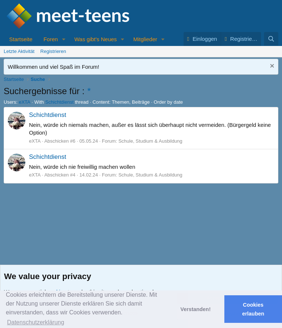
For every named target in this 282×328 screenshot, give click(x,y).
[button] (63, 39)
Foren (50, 39)
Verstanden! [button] (195, 309)
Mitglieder (145, 39)
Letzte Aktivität (19, 51)
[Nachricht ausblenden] (271, 67)
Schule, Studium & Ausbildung (150, 141)
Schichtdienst (59, 102)
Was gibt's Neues (95, 39)
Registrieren (53, 51)
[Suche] (271, 39)
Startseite (20, 39)
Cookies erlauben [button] (253, 309)
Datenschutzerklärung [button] (35, 322)
